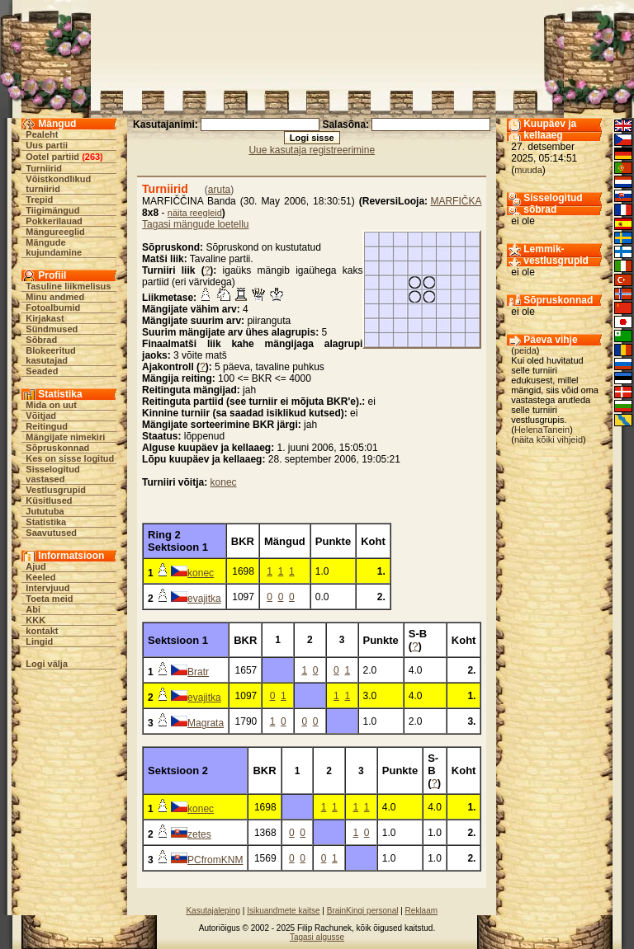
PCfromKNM (215, 860)
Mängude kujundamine (54, 247)
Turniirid (44, 168)
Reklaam (421, 910)
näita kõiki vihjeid (548, 439)
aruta (219, 189)
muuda (528, 170)
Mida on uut (51, 405)
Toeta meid (49, 599)
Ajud (35, 566)
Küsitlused (49, 500)
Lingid (39, 641)
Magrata (205, 723)
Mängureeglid (55, 232)
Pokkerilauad (54, 221)
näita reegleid (195, 213)
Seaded (42, 371)
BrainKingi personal (363, 910)
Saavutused (51, 533)
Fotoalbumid (53, 307)
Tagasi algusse (317, 937)
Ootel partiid (52, 157)
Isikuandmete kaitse (283, 910)
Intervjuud (47, 588)
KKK (35, 620)
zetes (199, 834)
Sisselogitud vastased (52, 474)
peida (525, 350)
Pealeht (42, 134)
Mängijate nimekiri (65, 437)
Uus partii (47, 145)
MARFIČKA (455, 201)
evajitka (204, 598)
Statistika (46, 522)
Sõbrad (41, 340)
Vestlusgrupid (56, 490)
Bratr (198, 672)
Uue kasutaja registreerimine (311, 150)
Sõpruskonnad (57, 448)
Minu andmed (55, 297)
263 (92, 157)
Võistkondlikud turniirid (58, 184)
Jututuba (45, 511)
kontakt (42, 631)
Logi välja (47, 664)
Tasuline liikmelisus (68, 286)
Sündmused (52, 329)
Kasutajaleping (213, 910)
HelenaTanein (542, 430)
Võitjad (41, 415)
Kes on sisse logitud (70, 458)
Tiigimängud (52, 210)
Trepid (39, 199)
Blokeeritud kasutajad (51, 355)
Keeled (40, 577)
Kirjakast (45, 318)
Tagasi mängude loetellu (195, 224)
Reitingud (47, 426)
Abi (33, 609)
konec (224, 482)
